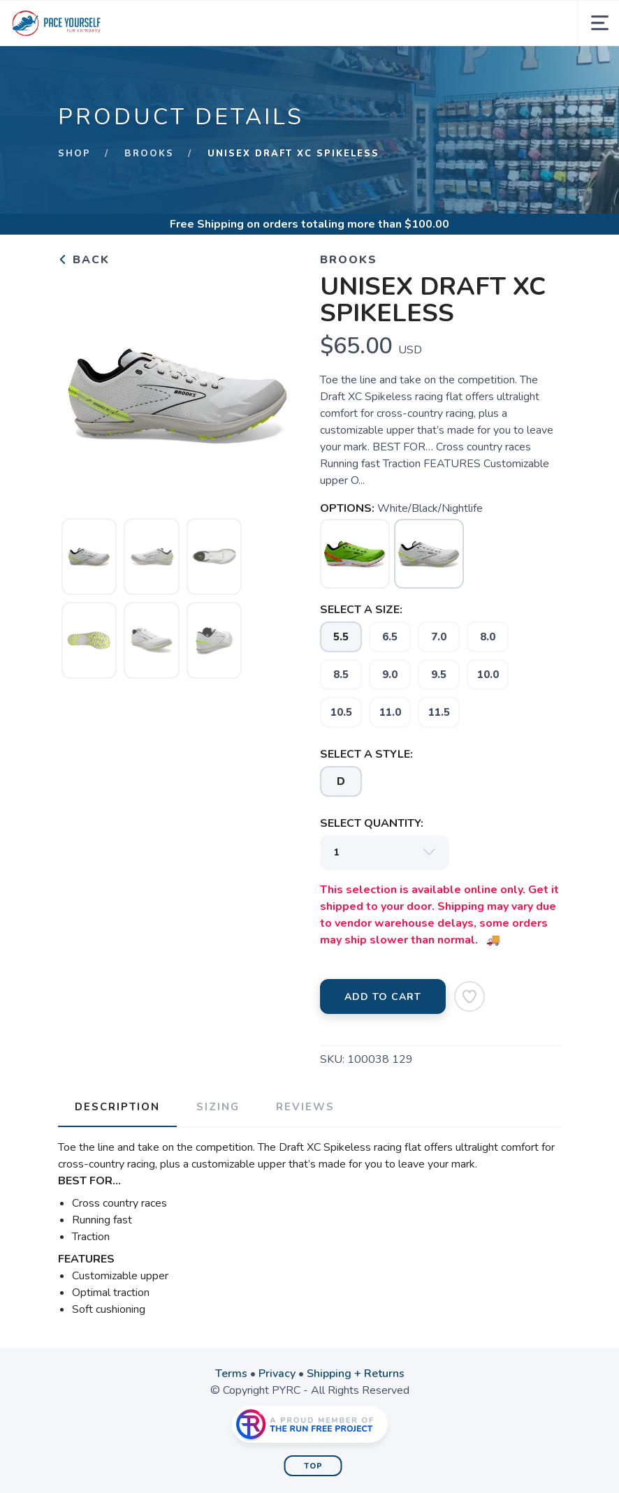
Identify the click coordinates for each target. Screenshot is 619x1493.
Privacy (277, 1373)
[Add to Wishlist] (469, 996)
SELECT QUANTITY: (371, 823)
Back (84, 259)
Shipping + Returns (356, 1373)
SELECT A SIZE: (361, 609)
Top (313, 1466)
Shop (74, 153)
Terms (231, 1373)
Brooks (149, 153)
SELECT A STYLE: (366, 754)
